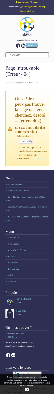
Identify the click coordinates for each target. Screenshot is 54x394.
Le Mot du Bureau (18, 250)
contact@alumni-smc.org (33, 7)
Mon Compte (22, 2)
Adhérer (11, 275)
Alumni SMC (14, 237)
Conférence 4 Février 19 (18, 190)
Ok (27, 390)
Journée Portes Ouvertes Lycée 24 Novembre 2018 (26, 209)
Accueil (8, 83)
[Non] (50, 383)
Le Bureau (14, 244)
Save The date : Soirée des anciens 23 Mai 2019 (25, 199)
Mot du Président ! (16, 184)
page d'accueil (39, 158)
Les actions (13, 263)
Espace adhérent (26, 11)
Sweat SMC (13, 281)
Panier (35, 2)
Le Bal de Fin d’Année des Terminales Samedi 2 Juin (27, 219)
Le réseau (12, 256)
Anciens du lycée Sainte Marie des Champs (27, 26)
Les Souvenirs (14, 269)
